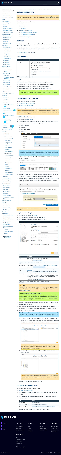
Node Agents (5, 45)
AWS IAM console (29, 119)
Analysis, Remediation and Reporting (7, 94)
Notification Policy (7, 208)
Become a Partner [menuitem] (55, 430)
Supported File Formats (8, 32)
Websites (7, 149)
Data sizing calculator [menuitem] (20, 446)
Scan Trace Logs (6, 90)
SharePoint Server (9, 151)
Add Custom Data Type (9, 77)
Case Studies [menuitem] (19, 441)
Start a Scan (5, 68)
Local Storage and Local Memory (9, 139)
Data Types (6, 75)
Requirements (22, 26)
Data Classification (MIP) (8, 110)
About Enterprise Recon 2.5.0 (8, 24)
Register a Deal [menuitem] (54, 426)
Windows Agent (7, 58)
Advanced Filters (6, 108)
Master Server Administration (5, 212)
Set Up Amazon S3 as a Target (28, 34)
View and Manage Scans (8, 70)
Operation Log (6, 124)
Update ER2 (5, 41)
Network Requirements (8, 30)
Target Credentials (7, 178)
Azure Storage (8, 157)
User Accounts (6, 187)
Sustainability (57, 452)
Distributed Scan (6, 82)
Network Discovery (7, 182)
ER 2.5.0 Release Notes (7, 14)
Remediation (6, 103)
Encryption (23, 28)
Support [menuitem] (41, 426)
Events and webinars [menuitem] (20, 439)
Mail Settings (6, 209)
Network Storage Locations (8, 143)
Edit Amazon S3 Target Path (25, 37)
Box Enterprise (8, 159)
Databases (7, 145)
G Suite (6, 164)
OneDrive (7, 166)
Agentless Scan (6, 80)
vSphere (6, 229)
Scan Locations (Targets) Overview (7, 130)
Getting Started (5, 21)
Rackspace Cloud (8, 168)
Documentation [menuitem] (42, 428)
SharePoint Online (9, 172)
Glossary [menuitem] (18, 445)
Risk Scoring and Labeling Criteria (7, 119)
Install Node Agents (7, 47)
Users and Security (6, 183)
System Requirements (7, 28)
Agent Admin (6, 62)
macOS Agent (7, 54)
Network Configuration (7, 180)
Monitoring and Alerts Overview (6, 201)
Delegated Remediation (9, 104)
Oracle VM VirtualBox (8, 231)
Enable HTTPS (6, 217)
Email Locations (8, 147)
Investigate (5, 99)
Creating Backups (7, 43)
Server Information (7, 206)
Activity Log (5, 204)
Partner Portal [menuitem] (54, 431)
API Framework (6, 125)
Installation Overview (6, 34)
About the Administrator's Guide (7, 18)
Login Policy (5, 193)
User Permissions (6, 185)
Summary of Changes (7, 16)
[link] (7, 2)
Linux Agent (6, 52)
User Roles (5, 189)
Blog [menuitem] (17, 437)
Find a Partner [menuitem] (54, 428)
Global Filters (6, 88)
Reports (5, 101)
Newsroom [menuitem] (30, 431)
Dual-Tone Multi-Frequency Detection (7, 85)
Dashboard (5, 97)
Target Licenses (22, 52)
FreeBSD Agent (7, 51)
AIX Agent (6, 49)
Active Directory (6, 191)
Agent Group (6, 60)
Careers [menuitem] (29, 428)
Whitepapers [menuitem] (19, 443)
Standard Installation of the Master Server (8, 37)
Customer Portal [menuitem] (43, 430)
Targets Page (6, 133)
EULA (51, 452)
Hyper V (6, 233)
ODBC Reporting (6, 127)
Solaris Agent (7, 56)
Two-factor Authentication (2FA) (8, 198)
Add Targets (5, 135)
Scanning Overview (6, 66)
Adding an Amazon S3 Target (25, 30)
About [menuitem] (29, 426)
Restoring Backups (7, 220)
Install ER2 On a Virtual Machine (8, 227)
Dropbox (7, 161)
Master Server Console (8, 215)
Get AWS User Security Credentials (29, 32)
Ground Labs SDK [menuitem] (20, 430)
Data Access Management (8, 112)
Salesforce (7, 170)
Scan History (6, 91)
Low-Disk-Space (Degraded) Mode (7, 223)
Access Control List (7, 195)
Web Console (6, 39)
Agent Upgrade (6, 64)
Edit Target (5, 176)
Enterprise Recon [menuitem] (20, 426)
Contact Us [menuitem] (30, 430)
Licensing (5, 26)
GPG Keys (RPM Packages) (8, 219)
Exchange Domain (9, 174)
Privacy (43, 452)
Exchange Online (8, 162)
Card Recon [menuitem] (18, 428)
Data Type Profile (6, 73)
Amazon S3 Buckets (9, 155)
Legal (47, 452)
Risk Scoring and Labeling (8, 115)
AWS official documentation (25, 290)
